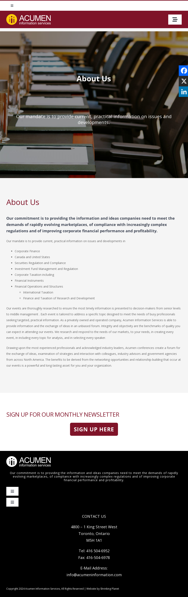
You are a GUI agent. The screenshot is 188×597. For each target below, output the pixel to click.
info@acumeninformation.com (94, 574)
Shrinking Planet (109, 588)
